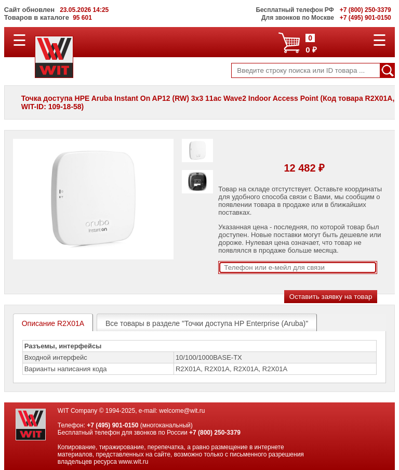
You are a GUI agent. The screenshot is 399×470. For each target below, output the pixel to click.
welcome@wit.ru (182, 410)
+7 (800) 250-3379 (215, 432)
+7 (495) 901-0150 (112, 425)
